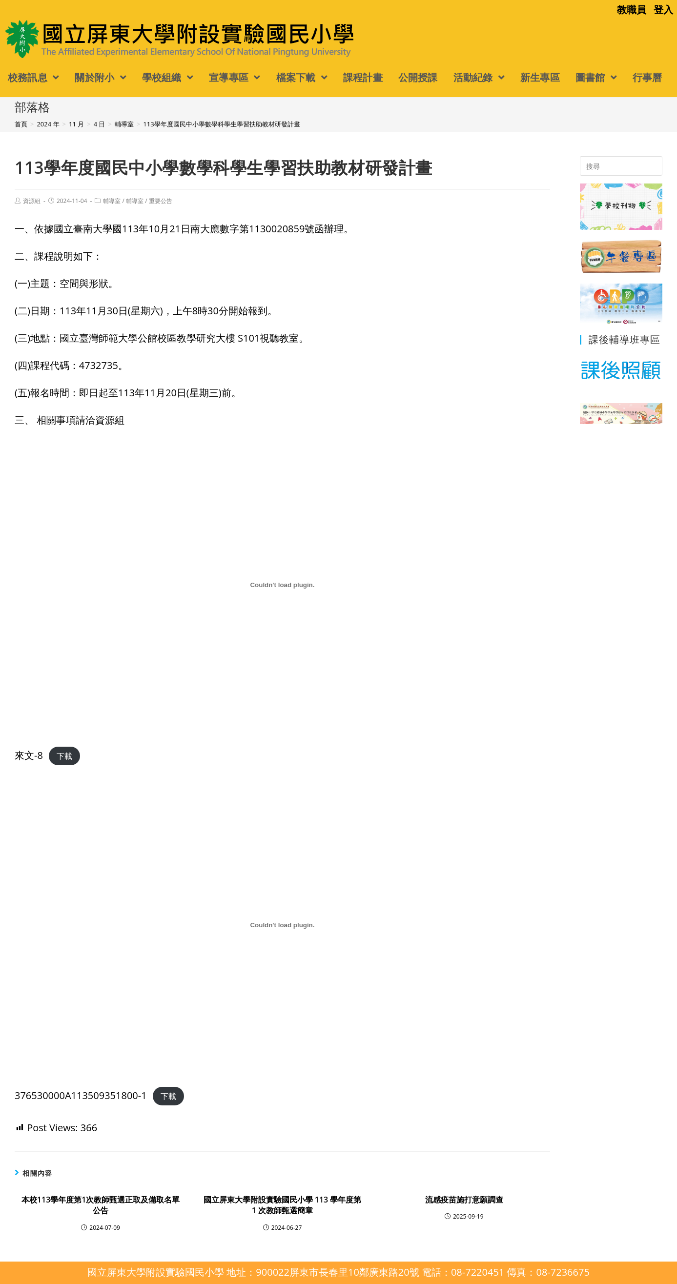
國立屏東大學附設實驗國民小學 (82, 38)
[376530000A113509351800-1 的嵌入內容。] (282, 925)
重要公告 (160, 201)
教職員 (631, 9)
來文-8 (29, 755)
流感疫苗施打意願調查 (464, 1199)
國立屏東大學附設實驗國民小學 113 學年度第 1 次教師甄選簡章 (283, 1205)
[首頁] (21, 124)
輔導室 (112, 201)
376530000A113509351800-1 (81, 1095)
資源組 (32, 201)
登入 (663, 9)
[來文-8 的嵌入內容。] (282, 585)
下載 (64, 756)
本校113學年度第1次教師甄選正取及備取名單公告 (100, 1205)
